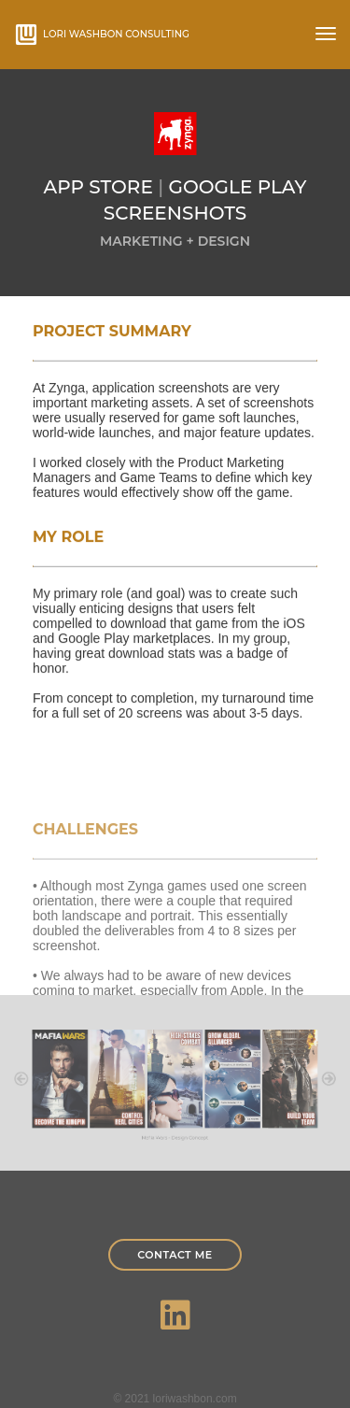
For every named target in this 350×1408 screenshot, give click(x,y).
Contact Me (174, 1254)
